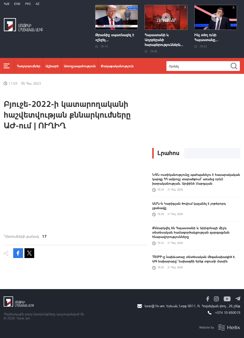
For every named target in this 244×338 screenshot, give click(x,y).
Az (37, 4)
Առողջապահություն (80, 66)
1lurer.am (23, 318)
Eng (17, 4)
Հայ (6, 4)
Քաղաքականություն (117, 66)
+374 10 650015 (227, 312)
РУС (28, 4)
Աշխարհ (52, 66)
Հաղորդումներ (28, 66)
